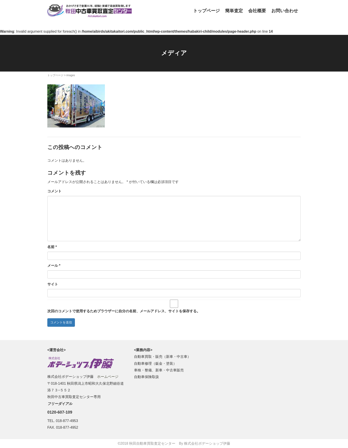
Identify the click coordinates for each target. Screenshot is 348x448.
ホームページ (107, 376)
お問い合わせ (284, 10)
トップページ (206, 10)
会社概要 (257, 10)
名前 (52, 247)
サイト (52, 284)
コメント (54, 191)
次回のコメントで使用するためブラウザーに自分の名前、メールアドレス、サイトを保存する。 (123, 311)
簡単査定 (234, 10)
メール (53, 265)
